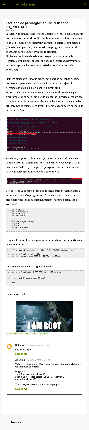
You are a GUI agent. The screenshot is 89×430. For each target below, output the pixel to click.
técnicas (44, 334)
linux (34, 334)
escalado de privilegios (18, 334)
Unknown (20, 345)
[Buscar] (85, 4)
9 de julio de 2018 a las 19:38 (37, 360)
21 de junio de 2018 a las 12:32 (38, 345)
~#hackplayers (26, 4)
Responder (21, 354)
